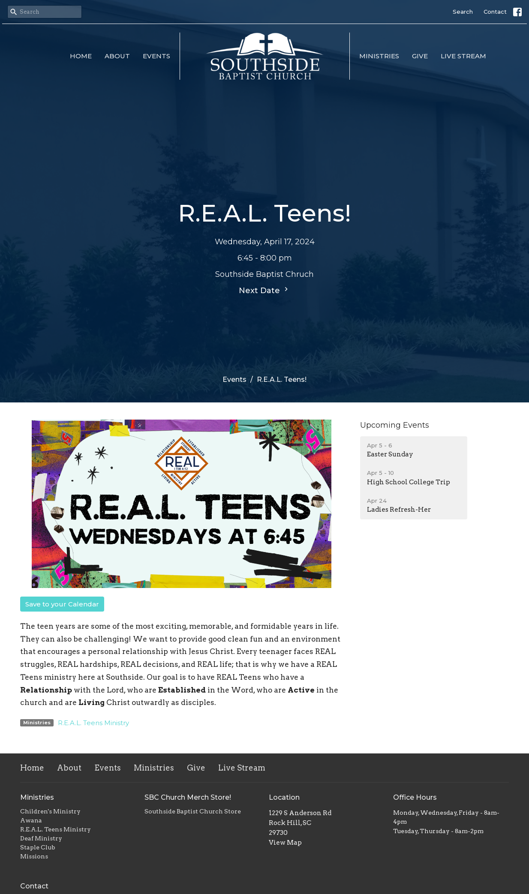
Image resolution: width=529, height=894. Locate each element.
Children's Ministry (50, 811)
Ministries (379, 56)
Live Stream (463, 56)
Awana (31, 820)
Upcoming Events (394, 425)
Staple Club (37, 847)
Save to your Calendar (62, 604)
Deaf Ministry (41, 838)
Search (463, 11)
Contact (495, 11)
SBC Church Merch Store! (187, 797)
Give (420, 56)
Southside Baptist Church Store (192, 811)
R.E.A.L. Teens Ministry (93, 723)
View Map (285, 842)
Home (81, 56)
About (117, 56)
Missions (34, 856)
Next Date (264, 290)
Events (156, 56)
